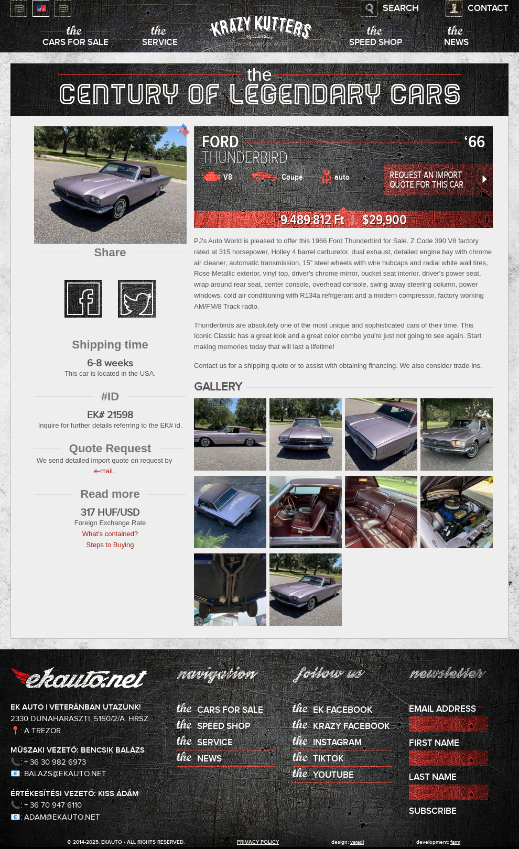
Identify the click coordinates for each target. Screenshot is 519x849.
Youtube (333, 775)
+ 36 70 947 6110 (53, 805)
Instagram (337, 742)
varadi (357, 842)
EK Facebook (343, 710)
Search (401, 8)
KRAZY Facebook (351, 726)
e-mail (103, 471)
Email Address (445, 709)
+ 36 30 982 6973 (55, 762)
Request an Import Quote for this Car (426, 180)
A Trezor (42, 731)
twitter (137, 299)
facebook (83, 299)
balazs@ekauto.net (65, 774)
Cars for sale (75, 42)
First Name (434, 743)
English (41, 8)
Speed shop (375, 42)
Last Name (433, 777)
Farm (455, 842)
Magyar (18, 8)
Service (160, 42)
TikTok (328, 759)
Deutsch (63, 8)
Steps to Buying (110, 545)
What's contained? (110, 534)
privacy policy (258, 842)
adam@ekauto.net (62, 817)
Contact (488, 8)
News (456, 42)
